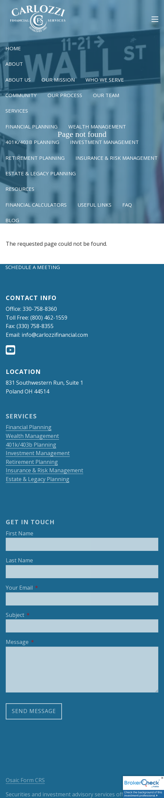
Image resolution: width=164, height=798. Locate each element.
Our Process (64, 95)
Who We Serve (105, 79)
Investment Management (104, 142)
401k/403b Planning (32, 142)
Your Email (46, 587)
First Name (19, 533)
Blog (12, 220)
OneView (65, 251)
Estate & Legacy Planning (40, 173)
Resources (19, 188)
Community (21, 95)
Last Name (19, 560)
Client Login (22, 235)
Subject (42, 615)
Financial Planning (31, 126)
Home (13, 48)
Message (44, 642)
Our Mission (58, 79)
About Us (18, 79)
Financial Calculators (36, 204)
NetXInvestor (24, 251)
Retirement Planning (35, 157)
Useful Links (94, 204)
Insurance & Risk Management (116, 157)
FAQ (127, 204)
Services (16, 110)
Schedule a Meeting (32, 267)
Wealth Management (97, 126)
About (14, 63)
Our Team (106, 95)
